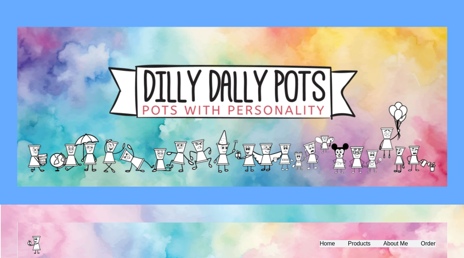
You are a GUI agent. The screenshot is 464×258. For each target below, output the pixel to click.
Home (327, 243)
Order (428, 243)
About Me (395, 243)
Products (359, 243)
